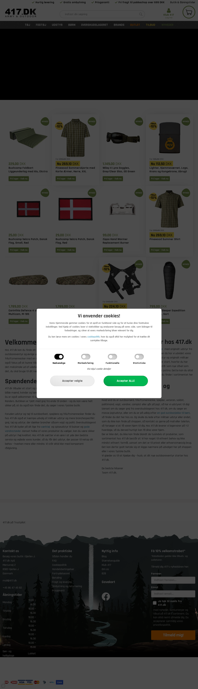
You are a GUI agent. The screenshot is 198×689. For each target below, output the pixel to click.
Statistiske (139, 363)
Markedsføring (86, 363)
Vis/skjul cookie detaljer (99, 369)
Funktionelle (112, 363)
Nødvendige (59, 363)
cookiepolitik (93, 336)
